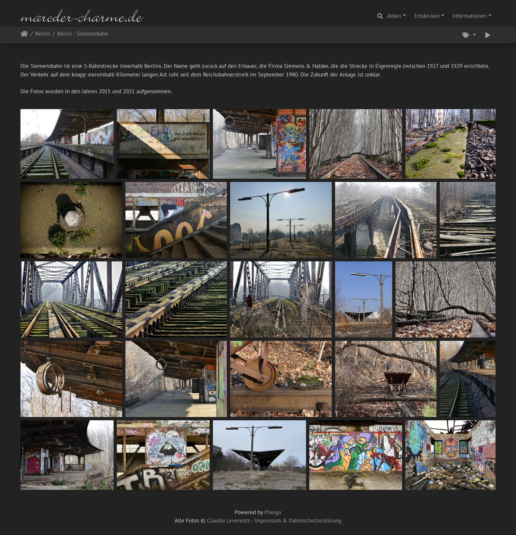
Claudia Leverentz (228, 520)
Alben (394, 15)
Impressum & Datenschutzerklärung (298, 520)
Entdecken (426, 15)
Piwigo (272, 512)
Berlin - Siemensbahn (82, 34)
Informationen (470, 15)
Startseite (24, 35)
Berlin (42, 34)
